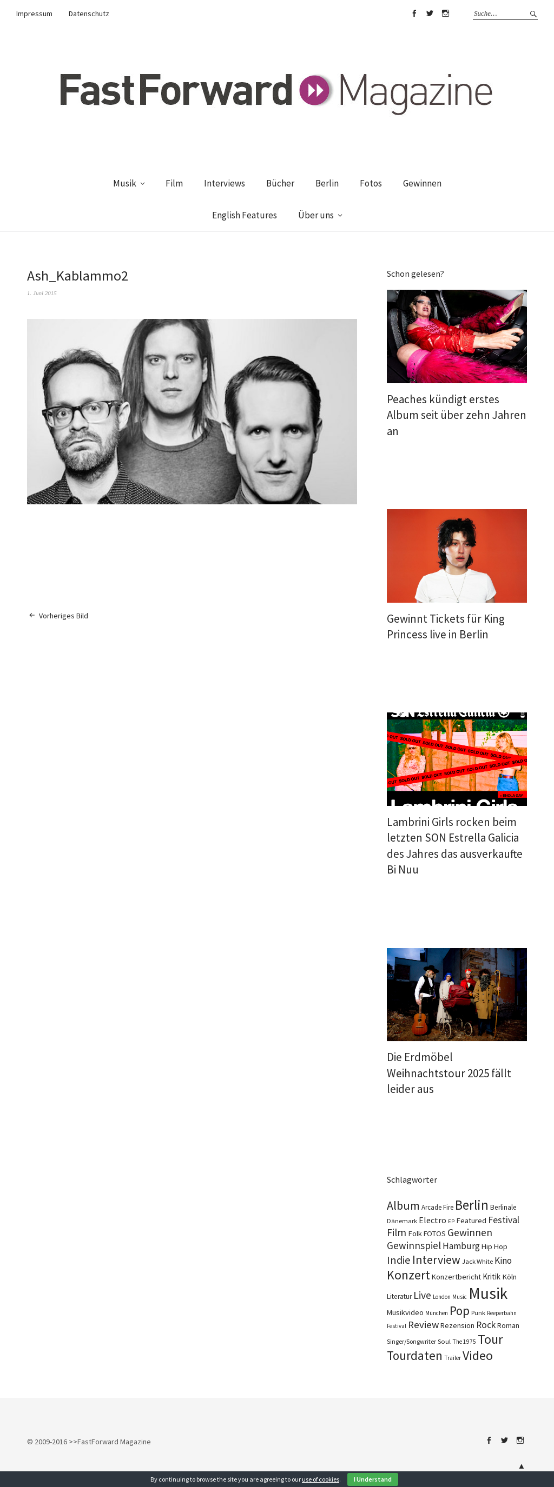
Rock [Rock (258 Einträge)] (486, 1325)
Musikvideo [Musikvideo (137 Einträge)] (405, 1312)
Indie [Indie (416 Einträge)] (399, 1260)
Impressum (34, 13)
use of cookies (320, 1479)
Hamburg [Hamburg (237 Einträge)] (461, 1246)
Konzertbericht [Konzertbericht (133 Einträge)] (456, 1277)
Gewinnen (422, 183)
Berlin (327, 183)
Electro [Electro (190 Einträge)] (432, 1220)
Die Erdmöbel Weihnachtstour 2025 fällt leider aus (449, 1073)
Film (174, 183)
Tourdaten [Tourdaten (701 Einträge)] (415, 1355)
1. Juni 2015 (42, 293)
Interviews (224, 183)
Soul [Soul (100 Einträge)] (444, 1341)
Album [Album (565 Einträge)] (403, 1205)
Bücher (280, 183)
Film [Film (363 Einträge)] (396, 1232)
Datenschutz (89, 13)
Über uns (316, 215)
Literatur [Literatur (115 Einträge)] (399, 1296)
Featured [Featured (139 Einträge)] (471, 1220)
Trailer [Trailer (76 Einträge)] (452, 1358)
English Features (244, 215)
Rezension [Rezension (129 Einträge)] (457, 1325)
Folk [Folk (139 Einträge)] (415, 1233)
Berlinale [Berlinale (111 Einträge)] (503, 1207)
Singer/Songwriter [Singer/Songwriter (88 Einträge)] (411, 1341)
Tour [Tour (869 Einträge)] (490, 1339)
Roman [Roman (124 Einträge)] (508, 1325)
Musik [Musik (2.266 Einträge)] (488, 1293)
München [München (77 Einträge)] (436, 1313)
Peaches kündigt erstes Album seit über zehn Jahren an (456, 415)
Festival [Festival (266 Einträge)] (503, 1219)
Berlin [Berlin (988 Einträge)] (472, 1204)
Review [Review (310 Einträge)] (423, 1324)
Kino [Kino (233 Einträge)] (503, 1260)
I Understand (373, 1479)
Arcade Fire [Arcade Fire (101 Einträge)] (437, 1207)
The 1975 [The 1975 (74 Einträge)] (464, 1341)
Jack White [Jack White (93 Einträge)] (477, 1261)
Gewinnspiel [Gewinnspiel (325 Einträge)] (414, 1245)
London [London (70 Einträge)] (442, 1297)
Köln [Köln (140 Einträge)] (509, 1277)
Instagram (445, 13)
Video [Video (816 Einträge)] (478, 1356)
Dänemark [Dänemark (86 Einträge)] (402, 1221)
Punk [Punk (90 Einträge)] (478, 1313)
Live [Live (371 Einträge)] (422, 1295)
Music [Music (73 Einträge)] (459, 1297)
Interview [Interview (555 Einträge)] (436, 1259)
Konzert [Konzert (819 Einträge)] (408, 1275)
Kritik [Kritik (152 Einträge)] (491, 1276)
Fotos (371, 183)
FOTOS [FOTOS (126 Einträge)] (435, 1233)
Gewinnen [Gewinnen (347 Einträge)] (469, 1232)
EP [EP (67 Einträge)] (451, 1221)
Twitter (429, 13)
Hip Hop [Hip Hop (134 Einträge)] (494, 1246)
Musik (124, 183)
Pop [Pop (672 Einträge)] (460, 1310)
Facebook (414, 13)
